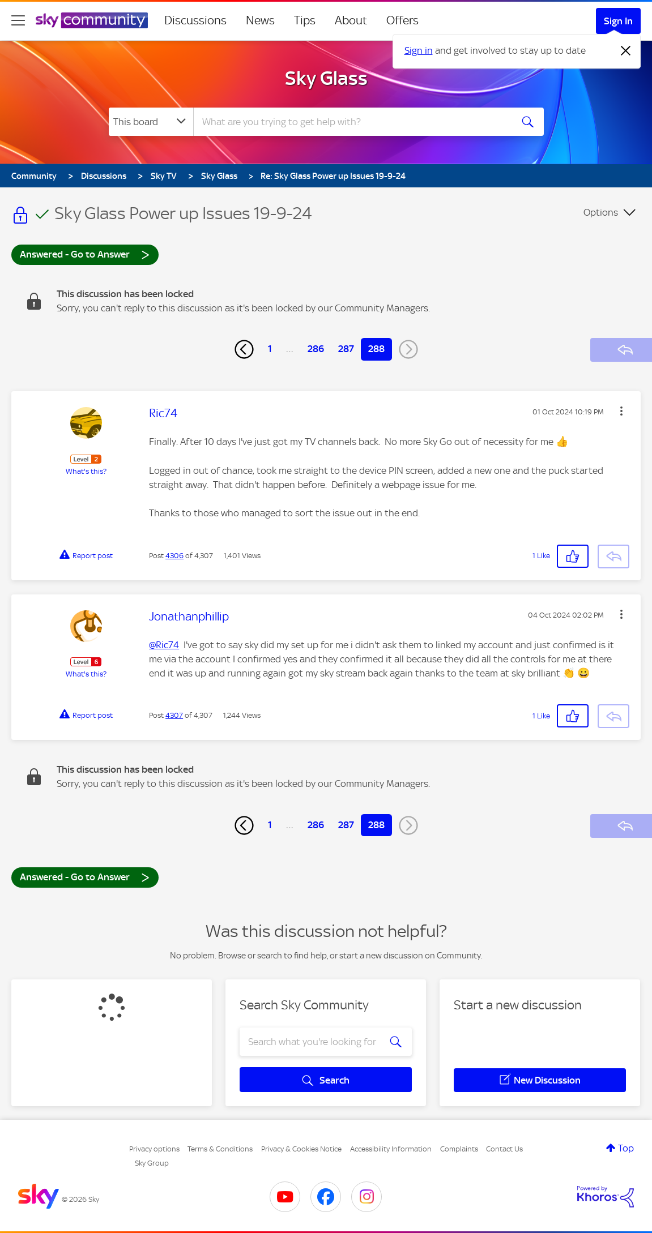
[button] (621, 411)
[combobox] (351, 122)
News (260, 20)
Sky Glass (326, 78)
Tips (305, 20)
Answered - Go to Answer (85, 254)
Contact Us (504, 1149)
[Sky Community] (92, 20)
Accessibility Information (391, 1149)
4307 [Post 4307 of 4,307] (174, 715)
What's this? (86, 471)
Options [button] (600, 212)
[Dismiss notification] (626, 51)
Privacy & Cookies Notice (301, 1149)
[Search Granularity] (151, 122)
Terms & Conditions (220, 1149)
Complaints (459, 1149)
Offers (402, 20)
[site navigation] (18, 20)
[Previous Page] (244, 349)
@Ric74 (164, 644)
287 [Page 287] (346, 348)
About (351, 20)
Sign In (618, 21)
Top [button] (626, 1148)
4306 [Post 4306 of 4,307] (174, 555)
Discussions (195, 20)
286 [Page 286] (316, 348)
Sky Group (152, 1163)
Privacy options (154, 1149)
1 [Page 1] (270, 348)
